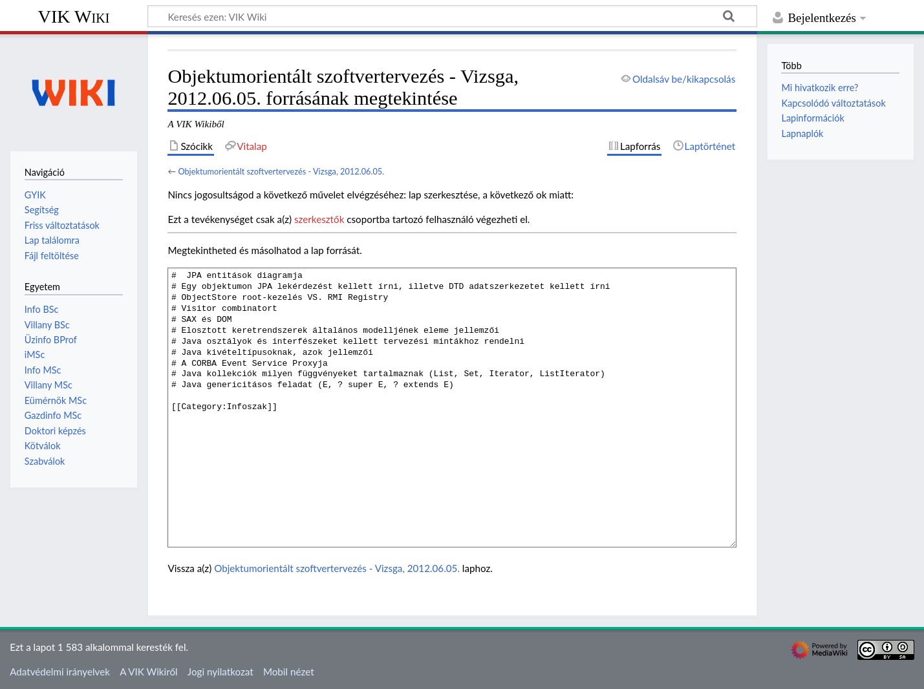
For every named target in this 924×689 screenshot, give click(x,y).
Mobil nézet (288, 671)
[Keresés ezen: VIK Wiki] (452, 16)
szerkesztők (319, 219)
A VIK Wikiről (148, 671)
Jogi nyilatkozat (220, 671)
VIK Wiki (74, 16)
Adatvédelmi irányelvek (60, 671)
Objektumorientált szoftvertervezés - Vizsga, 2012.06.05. (281, 171)
